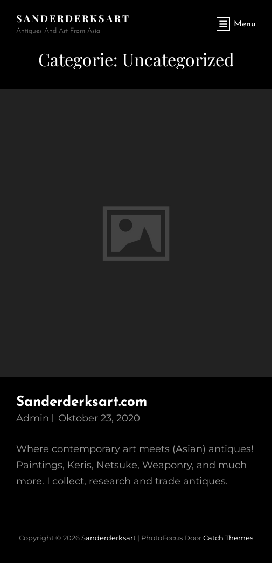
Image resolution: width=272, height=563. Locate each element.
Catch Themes (228, 537)
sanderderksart (73, 18)
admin (32, 418)
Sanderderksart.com (81, 402)
